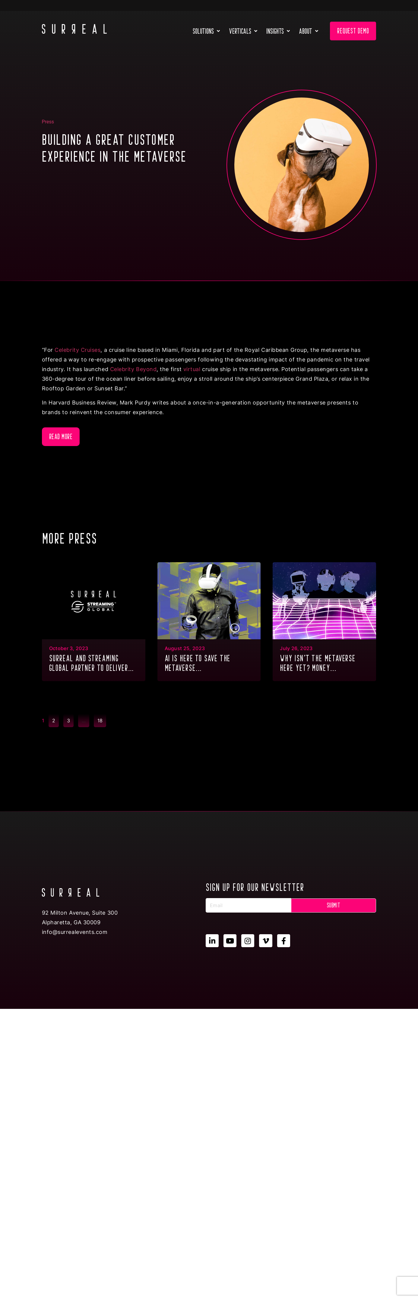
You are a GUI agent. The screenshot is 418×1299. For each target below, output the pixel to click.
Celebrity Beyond (133, 369)
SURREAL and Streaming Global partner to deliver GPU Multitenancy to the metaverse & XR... (88, 664)
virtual (192, 369)
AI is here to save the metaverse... (198, 663)
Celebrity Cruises (77, 350)
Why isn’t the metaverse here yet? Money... (318, 663)
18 (101, 719)
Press (48, 122)
